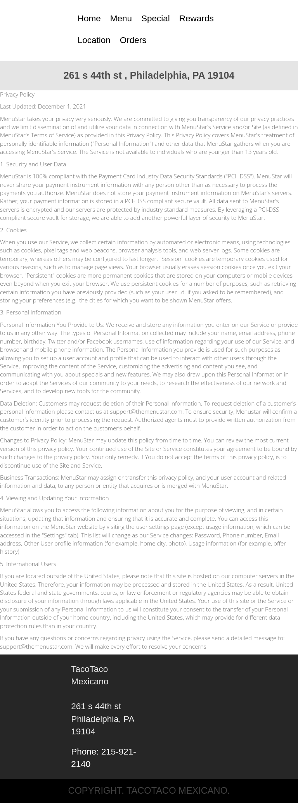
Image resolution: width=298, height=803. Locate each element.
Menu (121, 18)
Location (94, 40)
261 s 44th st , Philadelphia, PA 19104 (149, 75)
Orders (133, 40)
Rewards (196, 18)
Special (155, 18)
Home (89, 18)
